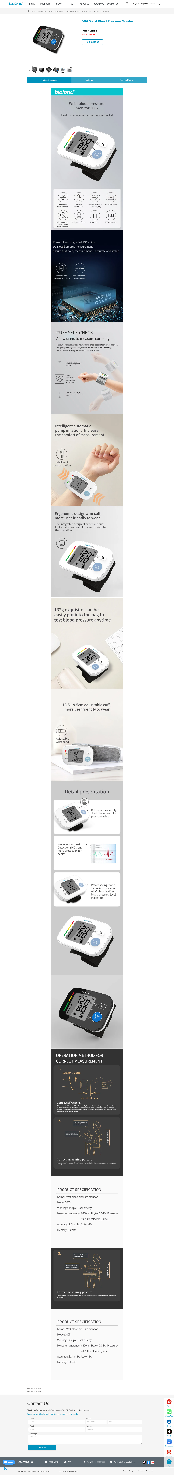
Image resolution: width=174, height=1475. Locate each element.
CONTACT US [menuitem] (113, 4)
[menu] (72, 4)
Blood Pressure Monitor (56, 11)
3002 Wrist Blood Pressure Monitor (99, 11)
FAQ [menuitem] (71, 4)
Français (153, 4)
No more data (36, 1388)
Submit (42, 1447)
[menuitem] (45, 4)
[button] (45, 4)
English (136, 4)
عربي (161, 4)
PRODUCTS (41, 11)
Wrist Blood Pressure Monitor (76, 11)
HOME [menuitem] (32, 4)
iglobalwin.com (68, 1471)
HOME (32, 11)
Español (144, 4)
